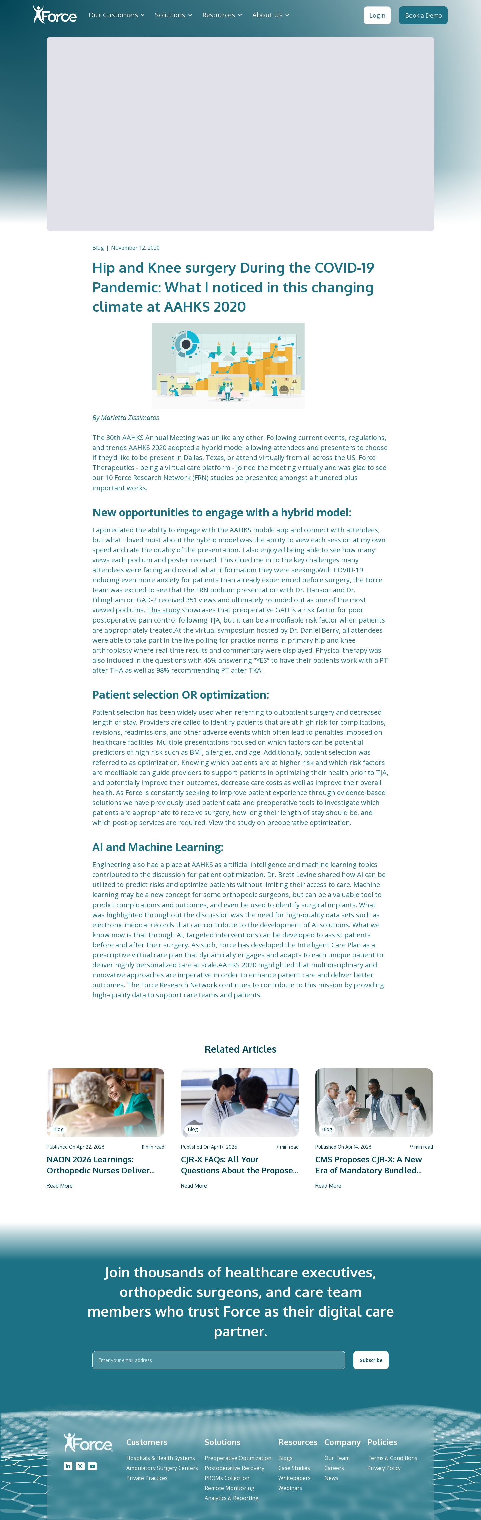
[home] (55, 15)
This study (163, 609)
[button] (116, 15)
